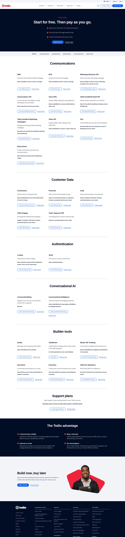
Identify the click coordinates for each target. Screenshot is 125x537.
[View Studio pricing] (24, 357)
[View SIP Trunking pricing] (89, 357)
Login (121, 1)
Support (115, 1)
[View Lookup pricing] (24, 269)
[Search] (98, 5)
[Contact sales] (106, 5)
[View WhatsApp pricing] (88, 89)
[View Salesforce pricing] (88, 379)
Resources (70, 5)
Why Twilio (60, 5)
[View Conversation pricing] (26, 311)
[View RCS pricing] (55, 89)
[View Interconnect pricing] (26, 163)
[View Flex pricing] (86, 138)
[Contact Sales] (71, 409)
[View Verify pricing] (56, 269)
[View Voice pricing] (56, 111)
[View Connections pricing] (26, 205)
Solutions (51, 5)
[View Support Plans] (58, 409)
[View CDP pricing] (55, 205)
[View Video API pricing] (57, 136)
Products (42, 5)
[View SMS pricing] (24, 89)
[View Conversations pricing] (26, 111)
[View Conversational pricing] (58, 311)
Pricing (78, 5)
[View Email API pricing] (88, 111)
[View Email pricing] (24, 138)
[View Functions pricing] (57, 379)
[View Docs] (53, 357)
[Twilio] (6, 5)
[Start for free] (117, 5)
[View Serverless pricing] (25, 379)
